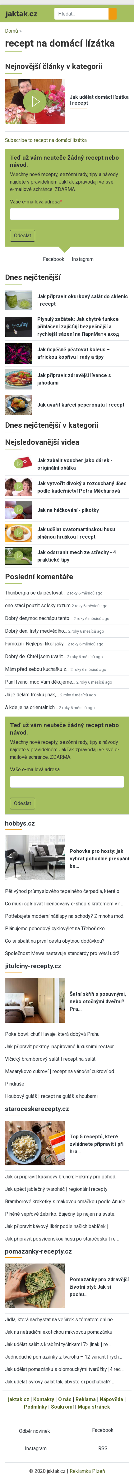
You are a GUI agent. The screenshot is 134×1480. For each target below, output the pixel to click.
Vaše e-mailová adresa (35, 202)
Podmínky (35, 1407)
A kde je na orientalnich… (31, 707)
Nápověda (111, 1399)
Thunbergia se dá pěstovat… (35, 593)
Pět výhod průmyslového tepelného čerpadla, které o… (63, 891)
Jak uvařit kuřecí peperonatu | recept (80, 405)
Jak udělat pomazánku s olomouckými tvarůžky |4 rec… (64, 1369)
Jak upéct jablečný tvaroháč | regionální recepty (56, 1189)
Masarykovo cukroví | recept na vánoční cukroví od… (61, 1071)
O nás (65, 1399)
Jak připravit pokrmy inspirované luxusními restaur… (61, 1047)
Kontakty (43, 1399)
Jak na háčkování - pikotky (68, 510)
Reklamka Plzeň (87, 1471)
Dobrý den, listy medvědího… (36, 631)
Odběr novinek (34, 1431)
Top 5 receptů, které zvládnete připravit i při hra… (96, 1144)
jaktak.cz (18, 1399)
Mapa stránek (94, 1407)
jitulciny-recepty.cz (33, 966)
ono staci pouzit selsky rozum (38, 605)
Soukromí (62, 1407)
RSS (103, 1448)
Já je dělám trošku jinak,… (32, 695)
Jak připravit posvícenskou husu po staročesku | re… (62, 1239)
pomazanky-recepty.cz (38, 1251)
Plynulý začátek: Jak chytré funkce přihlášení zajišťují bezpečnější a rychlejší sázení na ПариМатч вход (78, 326)
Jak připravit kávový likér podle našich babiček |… (58, 1226)
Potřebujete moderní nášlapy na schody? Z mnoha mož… (66, 916)
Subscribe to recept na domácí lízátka (46, 140)
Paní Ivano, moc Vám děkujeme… (40, 682)
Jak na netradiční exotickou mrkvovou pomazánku (58, 1332)
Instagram (83, 259)
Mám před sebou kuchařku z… (37, 669)
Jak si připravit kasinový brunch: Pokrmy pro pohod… (61, 1177)
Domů (11, 31)
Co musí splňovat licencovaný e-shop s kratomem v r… (64, 904)
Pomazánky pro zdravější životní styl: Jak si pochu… (99, 1287)
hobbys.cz (20, 823)
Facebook (53, 259)
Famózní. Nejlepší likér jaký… (36, 644)
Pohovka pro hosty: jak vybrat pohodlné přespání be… (99, 858)
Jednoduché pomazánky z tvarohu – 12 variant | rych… (63, 1357)
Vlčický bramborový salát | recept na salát (50, 1059)
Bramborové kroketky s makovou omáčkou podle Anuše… (66, 1201)
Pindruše (14, 1084)
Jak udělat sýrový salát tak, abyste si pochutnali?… (59, 1382)
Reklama (86, 1399)
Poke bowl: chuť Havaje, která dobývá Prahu (52, 1034)
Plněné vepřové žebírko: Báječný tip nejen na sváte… (61, 1214)
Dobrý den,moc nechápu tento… (38, 618)
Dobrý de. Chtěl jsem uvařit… (35, 656)
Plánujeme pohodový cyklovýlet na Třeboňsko (55, 928)
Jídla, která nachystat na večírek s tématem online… (60, 1320)
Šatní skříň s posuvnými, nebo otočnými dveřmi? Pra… (98, 1001)
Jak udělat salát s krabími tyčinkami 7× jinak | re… (58, 1344)
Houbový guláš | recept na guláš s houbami (51, 1096)
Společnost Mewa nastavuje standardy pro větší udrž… (63, 953)
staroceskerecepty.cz (37, 1109)
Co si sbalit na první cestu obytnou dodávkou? (54, 941)
